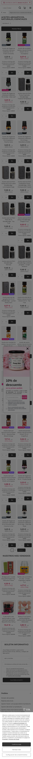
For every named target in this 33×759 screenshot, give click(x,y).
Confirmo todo (16, 744)
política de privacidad (18, 723)
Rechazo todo (16, 749)
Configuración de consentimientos (16, 755)
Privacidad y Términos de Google (10, 739)
